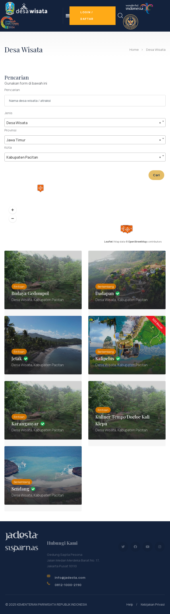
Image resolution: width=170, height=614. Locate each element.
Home (134, 49)
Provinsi (10, 130)
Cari (156, 175)
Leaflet (108, 241)
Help (129, 604)
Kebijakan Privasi (153, 604)
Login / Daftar (86, 15)
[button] (12, 210)
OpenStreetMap (137, 241)
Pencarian (12, 89)
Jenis (8, 113)
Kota (8, 147)
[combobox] (85, 122)
